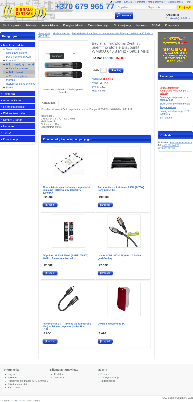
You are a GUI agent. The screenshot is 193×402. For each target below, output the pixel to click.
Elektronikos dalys (98, 25)
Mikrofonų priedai (18, 76)
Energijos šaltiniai (73, 25)
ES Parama (166, 117)
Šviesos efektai (14, 49)
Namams (141, 25)
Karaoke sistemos (18, 68)
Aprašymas (49, 102)
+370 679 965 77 (84, 6)
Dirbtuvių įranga (122, 25)
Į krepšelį (50, 204)
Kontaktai (140, 2)
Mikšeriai (10, 80)
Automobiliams (49, 25)
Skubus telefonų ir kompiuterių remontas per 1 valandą (174, 91)
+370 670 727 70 (166, 148)
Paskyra (104, 374)
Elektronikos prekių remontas (175, 103)
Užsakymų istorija (109, 377)
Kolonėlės (11, 60)
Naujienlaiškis (107, 381)
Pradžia (115, 2)
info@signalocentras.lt (181, 142)
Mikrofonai (16, 72)
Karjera (128, 2)
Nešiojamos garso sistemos (20, 83)
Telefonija (31, 25)
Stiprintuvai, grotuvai (17, 53)
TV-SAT (156, 25)
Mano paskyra (155, 2)
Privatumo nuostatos (18, 384)
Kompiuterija (172, 25)
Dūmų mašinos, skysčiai (19, 56)
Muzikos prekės (12, 25)
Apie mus (13, 377)
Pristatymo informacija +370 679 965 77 (29, 381)
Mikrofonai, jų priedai (20, 64)
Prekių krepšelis (174, 2)
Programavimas (168, 107)
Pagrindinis (44, 33)
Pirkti (188, 2)
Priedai (9, 87)
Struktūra (59, 377)
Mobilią (14, 400)
